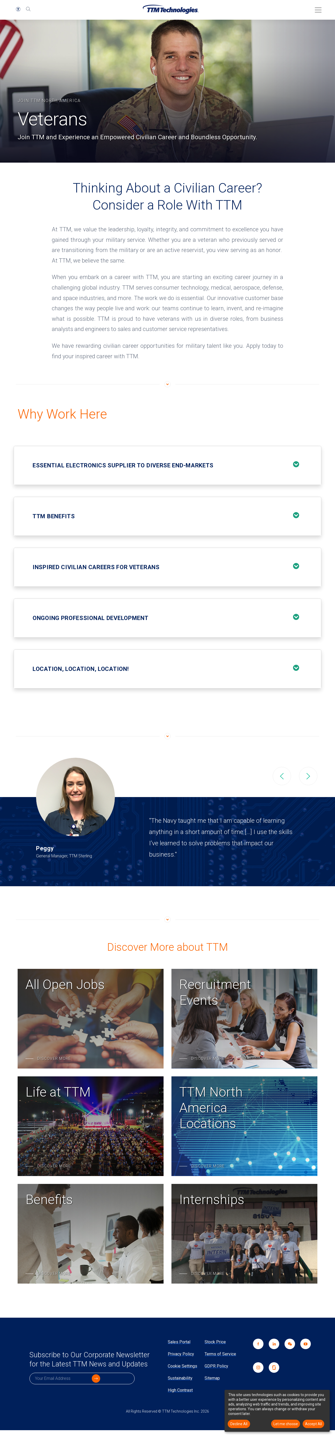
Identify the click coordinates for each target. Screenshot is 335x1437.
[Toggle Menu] (316, 8)
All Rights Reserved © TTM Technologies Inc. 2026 (167, 1418)
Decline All (238, 1424)
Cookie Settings (182, 1366)
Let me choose (285, 1424)
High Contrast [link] (180, 1390)
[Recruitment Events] (244, 1019)
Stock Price (215, 1341)
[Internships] (244, 1234)
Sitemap (212, 1378)
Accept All (313, 1424)
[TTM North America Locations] (244, 1126)
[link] (287, 1350)
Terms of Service (220, 1353)
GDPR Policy (216, 1366)
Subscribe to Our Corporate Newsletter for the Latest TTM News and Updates (80, 1366)
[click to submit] (128, 1391)
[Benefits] (91, 1234)
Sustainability (180, 1378)
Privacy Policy (181, 1353)
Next (308, 776)
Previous (282, 776)
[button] (18, 9)
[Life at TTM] (91, 1126)
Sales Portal (179, 1341)
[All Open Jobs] (91, 1019)
